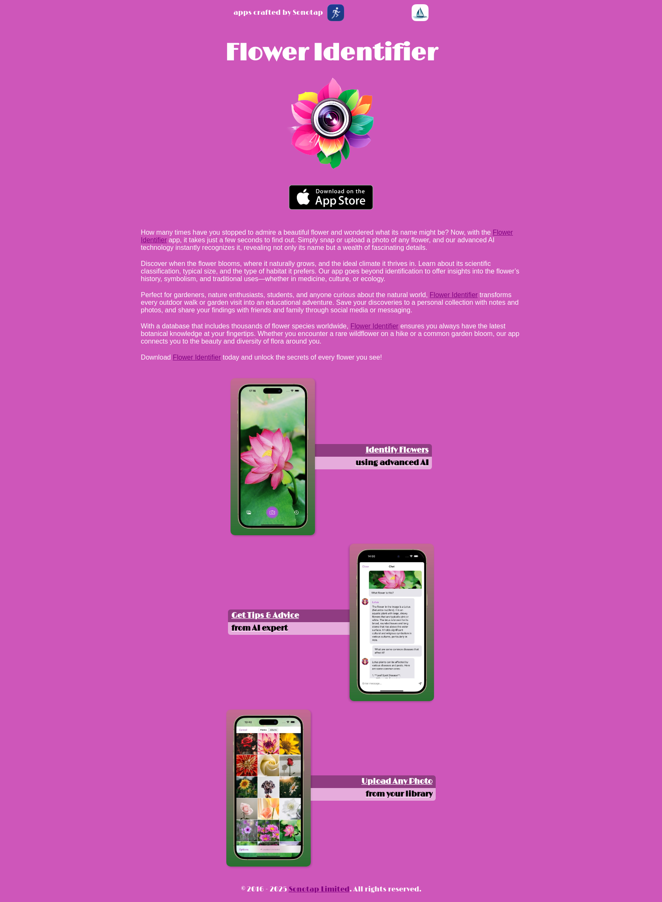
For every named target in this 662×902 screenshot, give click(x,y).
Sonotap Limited (319, 889)
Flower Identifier (331, 53)
